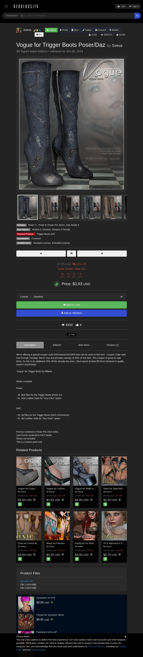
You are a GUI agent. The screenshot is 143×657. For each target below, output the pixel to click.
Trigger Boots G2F (46, 234)
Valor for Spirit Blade (114, 488)
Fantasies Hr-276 (46, 597)
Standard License (42, 243)
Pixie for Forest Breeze (30, 543)
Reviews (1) (113, 345)
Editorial (57, 345)
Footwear (36, 238)
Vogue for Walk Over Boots (89, 488)
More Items (84, 345)
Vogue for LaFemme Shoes (61, 488)
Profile (64, 30)
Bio (39, 34)
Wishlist (114, 30)
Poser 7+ (32, 225)
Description (30, 345)
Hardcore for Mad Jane (87, 543)
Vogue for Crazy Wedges (31, 488)
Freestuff (100, 30)
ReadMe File (26, 581)
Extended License (61, 243)
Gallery (87, 30)
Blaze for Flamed (55, 543)
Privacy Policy (38, 650)
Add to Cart (71, 304)
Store (75, 30)
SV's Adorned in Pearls (115, 543)
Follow (51, 30)
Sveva (117, 46)
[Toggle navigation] (6, 6)
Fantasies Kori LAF (47, 632)
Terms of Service (96, 646)
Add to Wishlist (71, 313)
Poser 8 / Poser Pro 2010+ (52, 225)
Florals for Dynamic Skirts (50, 614)
